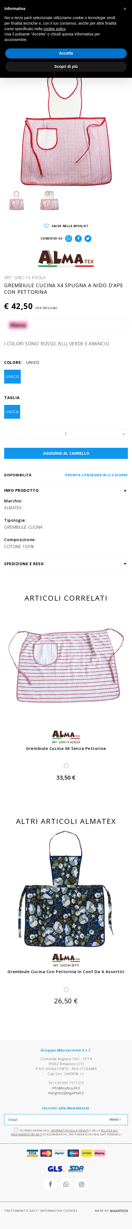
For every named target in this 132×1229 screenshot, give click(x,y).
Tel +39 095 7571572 (66, 1082)
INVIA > (115, 1119)
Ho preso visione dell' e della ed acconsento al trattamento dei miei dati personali (66, 1132)
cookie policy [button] (54, 29)
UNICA (12, 411)
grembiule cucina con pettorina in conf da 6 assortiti (65, 971)
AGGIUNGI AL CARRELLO (66, 453)
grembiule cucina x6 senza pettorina (66, 748)
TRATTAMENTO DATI (20, 1211)
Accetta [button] (66, 53)
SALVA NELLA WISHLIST (66, 226)
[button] (124, 8)
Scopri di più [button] (66, 66)
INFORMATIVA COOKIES (58, 1211)
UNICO (12, 376)
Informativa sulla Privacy (70, 1130)
